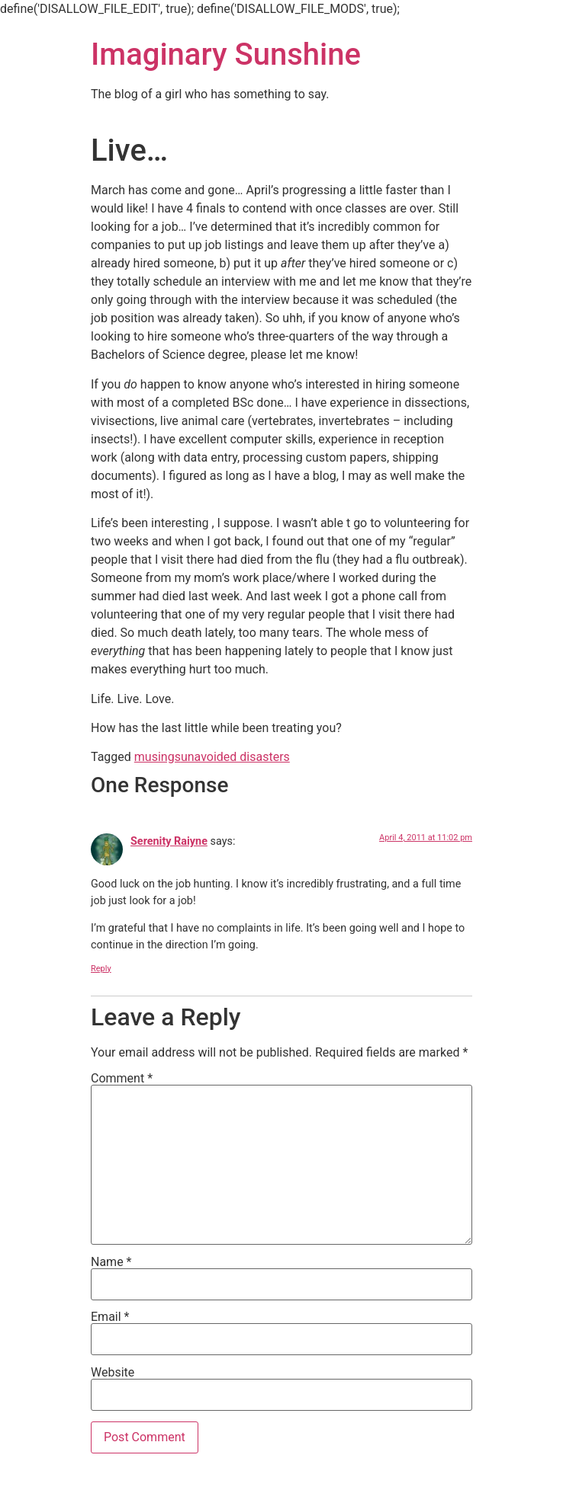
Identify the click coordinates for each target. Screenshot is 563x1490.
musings (157, 757)
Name (111, 1262)
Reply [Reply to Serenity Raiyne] (101, 969)
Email (110, 1317)
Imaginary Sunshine (226, 54)
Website (112, 1373)
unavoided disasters (235, 757)
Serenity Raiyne (169, 841)
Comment (122, 1079)
